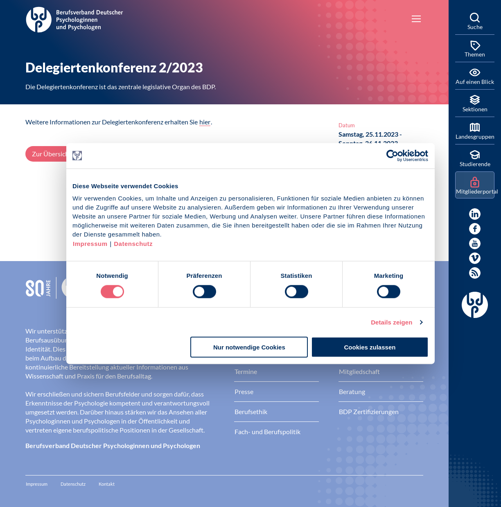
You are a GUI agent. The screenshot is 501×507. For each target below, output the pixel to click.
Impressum (90, 243)
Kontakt (107, 484)
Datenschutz (133, 243)
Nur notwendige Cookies (249, 347)
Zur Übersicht (51, 154)
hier (204, 122)
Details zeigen (391, 321)
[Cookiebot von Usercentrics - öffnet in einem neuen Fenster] (393, 155)
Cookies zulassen (370, 347)
